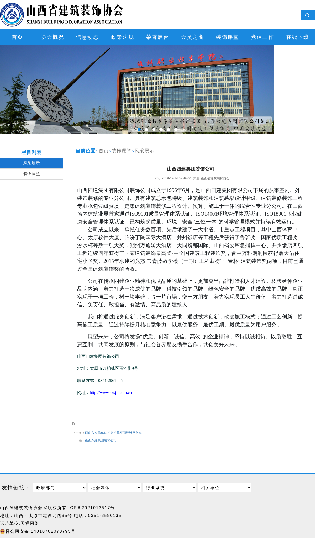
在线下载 (297, 37)
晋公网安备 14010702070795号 (41, 531)
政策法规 (122, 37)
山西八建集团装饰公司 (101, 440)
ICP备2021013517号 (92, 507)
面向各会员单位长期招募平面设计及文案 (113, 433)
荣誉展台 (157, 37)
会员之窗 (192, 37)
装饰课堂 (227, 37)
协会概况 (52, 37)
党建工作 (262, 37)
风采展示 (31, 163)
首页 (17, 37)
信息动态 (87, 37)
